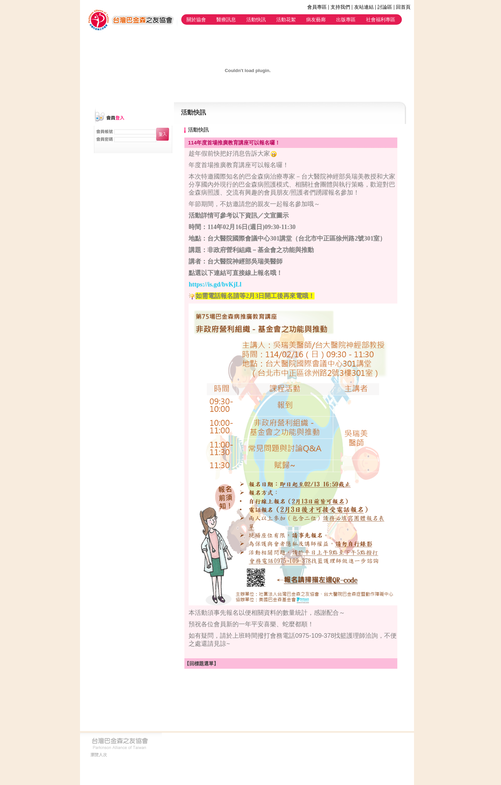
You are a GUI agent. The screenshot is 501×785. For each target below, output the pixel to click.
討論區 (384, 7)
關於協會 (196, 19)
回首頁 (403, 7)
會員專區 (317, 7)
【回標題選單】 (201, 663)
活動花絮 (286, 19)
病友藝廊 (316, 19)
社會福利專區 (380, 19)
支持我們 (340, 7)
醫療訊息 (226, 19)
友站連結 (364, 7)
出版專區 (346, 19)
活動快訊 (256, 19)
